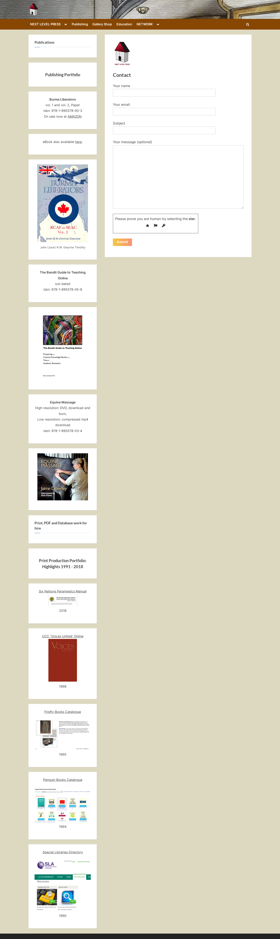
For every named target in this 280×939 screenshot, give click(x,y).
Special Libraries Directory (63, 852)
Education (124, 24)
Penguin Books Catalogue (62, 780)
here (78, 142)
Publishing (80, 24)
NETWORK (145, 24)
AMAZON (75, 116)
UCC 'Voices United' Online (62, 636)
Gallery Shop (102, 24)
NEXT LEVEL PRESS (45, 24)
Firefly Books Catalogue (62, 712)
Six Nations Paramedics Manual (63, 591)
